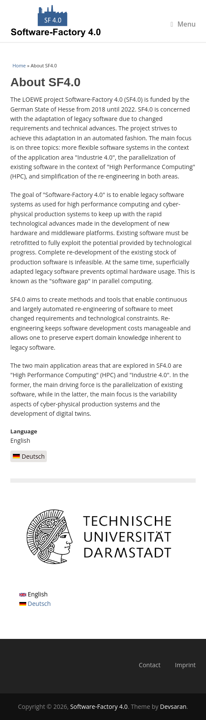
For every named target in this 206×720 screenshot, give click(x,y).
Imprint (185, 665)
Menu (183, 24)
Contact (149, 665)
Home (19, 65)
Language (23, 431)
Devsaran (173, 706)
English (33, 594)
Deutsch (28, 456)
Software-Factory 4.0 (99, 706)
